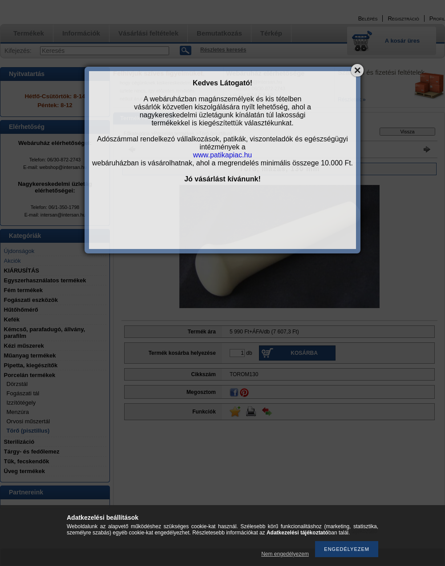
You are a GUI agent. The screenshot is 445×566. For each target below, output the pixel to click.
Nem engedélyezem (285, 554)
